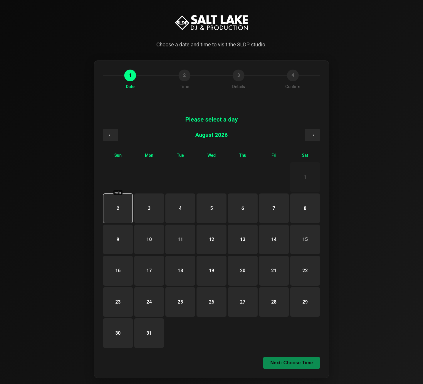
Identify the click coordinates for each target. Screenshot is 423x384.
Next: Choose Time (291, 362)
